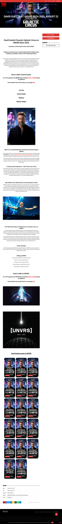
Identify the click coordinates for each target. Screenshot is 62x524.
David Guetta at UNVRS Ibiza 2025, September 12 (21, 460)
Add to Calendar (50, 43)
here (34, 90)
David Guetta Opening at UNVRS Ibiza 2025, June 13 (9, 378)
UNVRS (17, 86)
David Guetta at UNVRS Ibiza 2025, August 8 (32, 419)
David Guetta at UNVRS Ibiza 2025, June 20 (21, 378)
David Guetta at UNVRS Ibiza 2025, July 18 (32, 399)
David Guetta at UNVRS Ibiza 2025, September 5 (9, 460)
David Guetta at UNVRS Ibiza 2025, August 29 (32, 439)
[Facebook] (56, 520)
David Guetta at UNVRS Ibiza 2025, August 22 (21, 439)
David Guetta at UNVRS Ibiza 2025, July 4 (9, 399)
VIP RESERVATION (50, 46)
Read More (7, 383)
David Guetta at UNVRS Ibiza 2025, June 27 (32, 378)
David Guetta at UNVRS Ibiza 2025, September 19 (32, 460)
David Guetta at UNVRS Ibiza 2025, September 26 (9, 479)
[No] (60, 522)
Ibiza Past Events (31, 16)
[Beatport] (58, 520)
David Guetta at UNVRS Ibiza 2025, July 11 (21, 399)
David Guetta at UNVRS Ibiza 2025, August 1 (21, 419)
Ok (52, 522)
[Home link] (3, 4)
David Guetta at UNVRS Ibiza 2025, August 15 (9, 439)
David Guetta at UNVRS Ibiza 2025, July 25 (9, 419)
